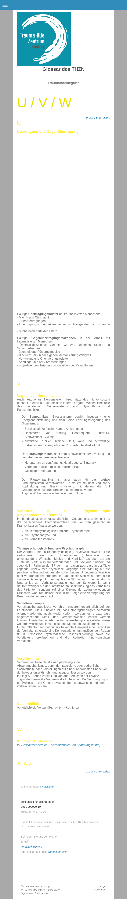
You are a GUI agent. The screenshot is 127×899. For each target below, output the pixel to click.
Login (103, 886)
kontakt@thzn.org (31, 846)
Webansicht (100, 889)
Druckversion (30, 886)
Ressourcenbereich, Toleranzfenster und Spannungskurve (60, 745)
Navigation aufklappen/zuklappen (63, 5)
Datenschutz (41, 893)
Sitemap (45, 886)
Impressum (27, 893)
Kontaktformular (58, 851)
